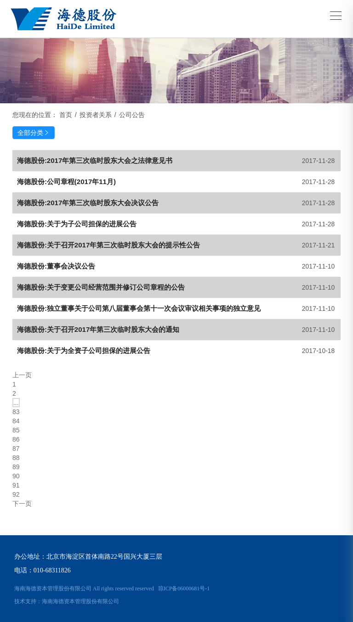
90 (16, 476)
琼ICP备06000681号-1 (184, 588)
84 (16, 421)
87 (16, 448)
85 (16, 430)
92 (16, 494)
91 (16, 485)
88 (16, 457)
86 (16, 439)
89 (16, 467)
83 (16, 411)
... (16, 402)
